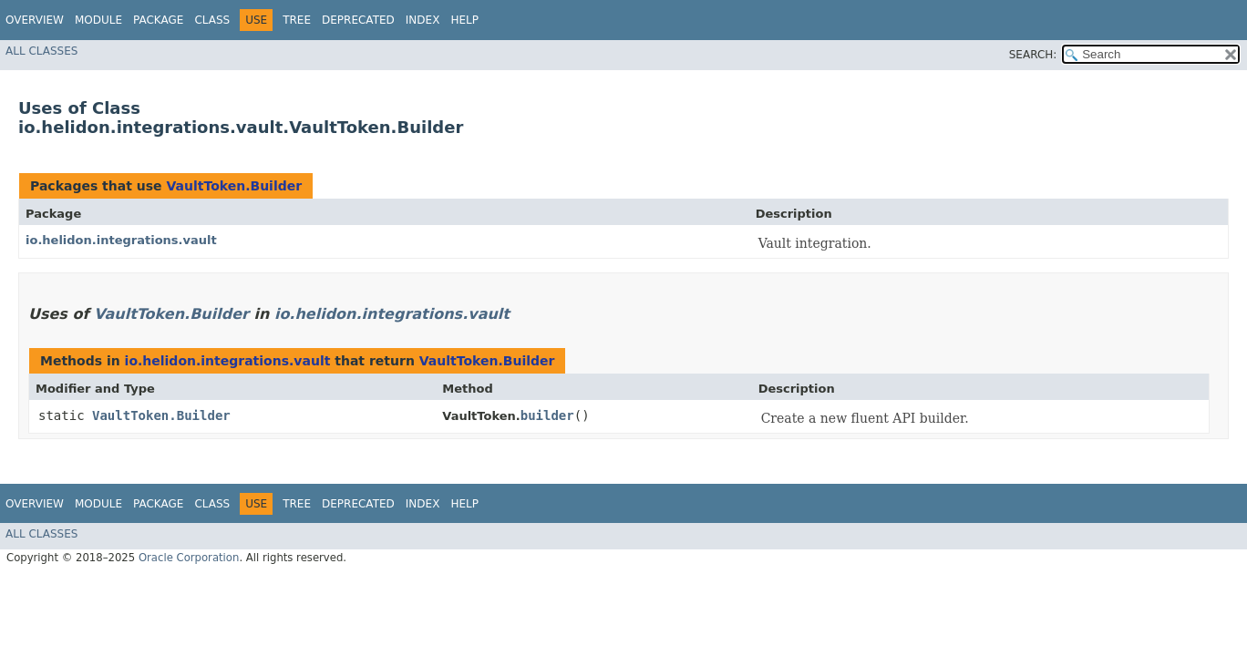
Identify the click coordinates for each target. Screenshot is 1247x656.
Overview (34, 20)
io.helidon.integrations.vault (121, 240)
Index (423, 20)
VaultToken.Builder (234, 186)
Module (98, 20)
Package (158, 20)
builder (547, 415)
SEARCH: (1033, 54)
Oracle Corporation (189, 557)
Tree (297, 20)
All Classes (41, 51)
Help (464, 20)
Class (212, 20)
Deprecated (358, 20)
